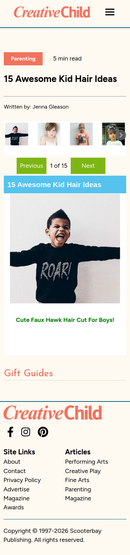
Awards (13, 507)
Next (88, 165)
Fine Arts (77, 479)
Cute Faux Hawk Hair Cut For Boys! (65, 319)
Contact (14, 470)
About (11, 461)
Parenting (23, 58)
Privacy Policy (22, 479)
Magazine (16, 498)
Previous (31, 165)
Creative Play (83, 470)
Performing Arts (86, 461)
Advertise (16, 489)
